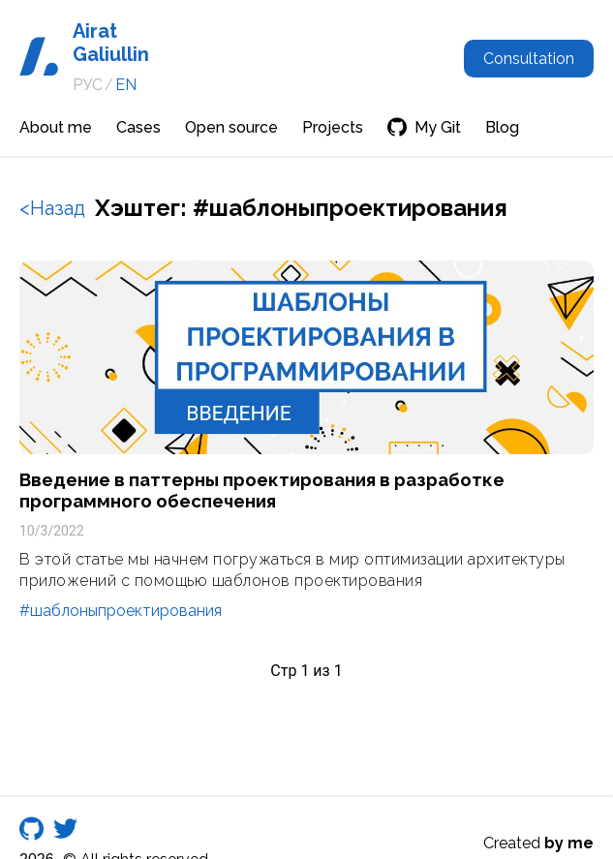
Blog (502, 127)
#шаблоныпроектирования (120, 610)
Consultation (528, 58)
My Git (424, 127)
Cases (138, 127)
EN (126, 85)
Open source (231, 127)
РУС (88, 85)
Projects (332, 127)
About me (55, 127)
